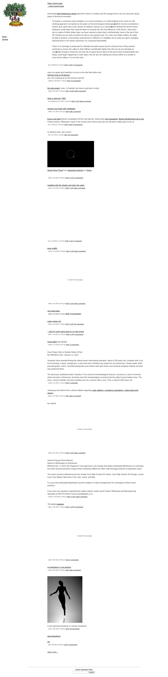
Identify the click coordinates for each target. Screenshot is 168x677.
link (66, 65)
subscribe (84, 669)
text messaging (111, 119)
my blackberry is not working (59, 567)
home (4, 37)
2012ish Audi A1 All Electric (58, 75)
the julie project (53, 88)
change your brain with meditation (61, 109)
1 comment (77, 241)
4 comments (75, 314)
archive (5, 39)
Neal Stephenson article (66, 14)
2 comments (78, 65)
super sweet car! (54, 321)
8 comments (78, 124)
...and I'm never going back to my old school (65, 332)
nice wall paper (53, 311)
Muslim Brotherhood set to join (131, 119)
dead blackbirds (53, 636)
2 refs (70, 65)
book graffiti (52, 248)
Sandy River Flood (55, 170)
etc (48, 642)
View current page (54, 3)
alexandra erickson (75, 170)
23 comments (78, 324)
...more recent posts (55, 6)
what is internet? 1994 (56, 98)
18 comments (74, 629)
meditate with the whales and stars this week (65, 185)
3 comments (72, 645)
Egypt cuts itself (53, 119)
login (90, 669)
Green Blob (52, 342)
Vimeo (89, 170)
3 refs (72, 91)
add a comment (80, 91)
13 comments (75, 81)
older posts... (52, 652)
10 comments (73, 135)
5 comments (78, 507)
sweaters (60, 504)
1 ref (77, 101)
